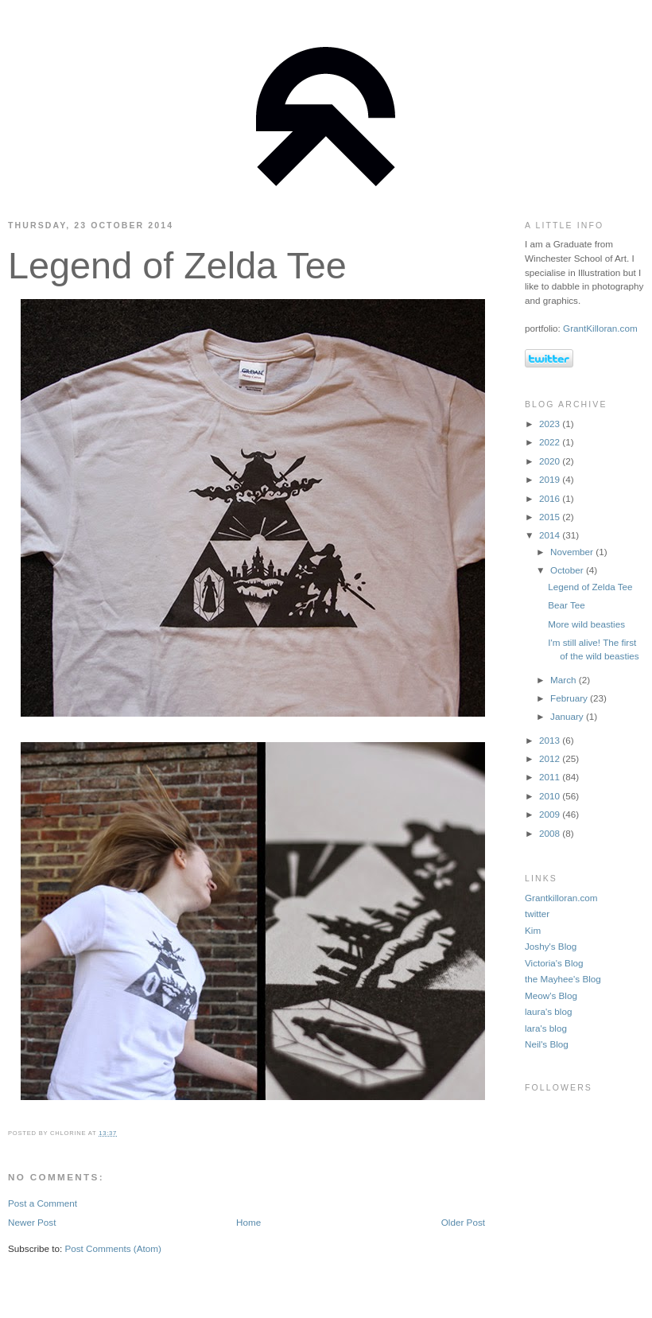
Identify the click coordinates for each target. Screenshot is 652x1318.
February (570, 698)
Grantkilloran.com (561, 897)
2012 (550, 758)
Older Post (463, 1222)
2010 (550, 796)
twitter (537, 913)
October (568, 570)
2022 (550, 442)
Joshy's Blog (550, 946)
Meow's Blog (551, 995)
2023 (550, 423)
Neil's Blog (547, 1044)
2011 (550, 777)
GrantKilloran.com (600, 328)
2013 (550, 740)
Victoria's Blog (554, 963)
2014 (550, 535)
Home (248, 1222)
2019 (550, 479)
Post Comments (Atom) (112, 1248)
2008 (550, 833)
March (564, 680)
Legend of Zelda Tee (177, 265)
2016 (550, 498)
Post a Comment (42, 1203)
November (573, 551)
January (568, 716)
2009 (550, 814)
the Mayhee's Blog (563, 979)
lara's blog (546, 1028)
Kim (533, 930)
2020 (550, 461)
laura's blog (548, 1011)
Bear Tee (566, 605)
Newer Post (32, 1222)
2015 (550, 516)
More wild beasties (586, 624)
